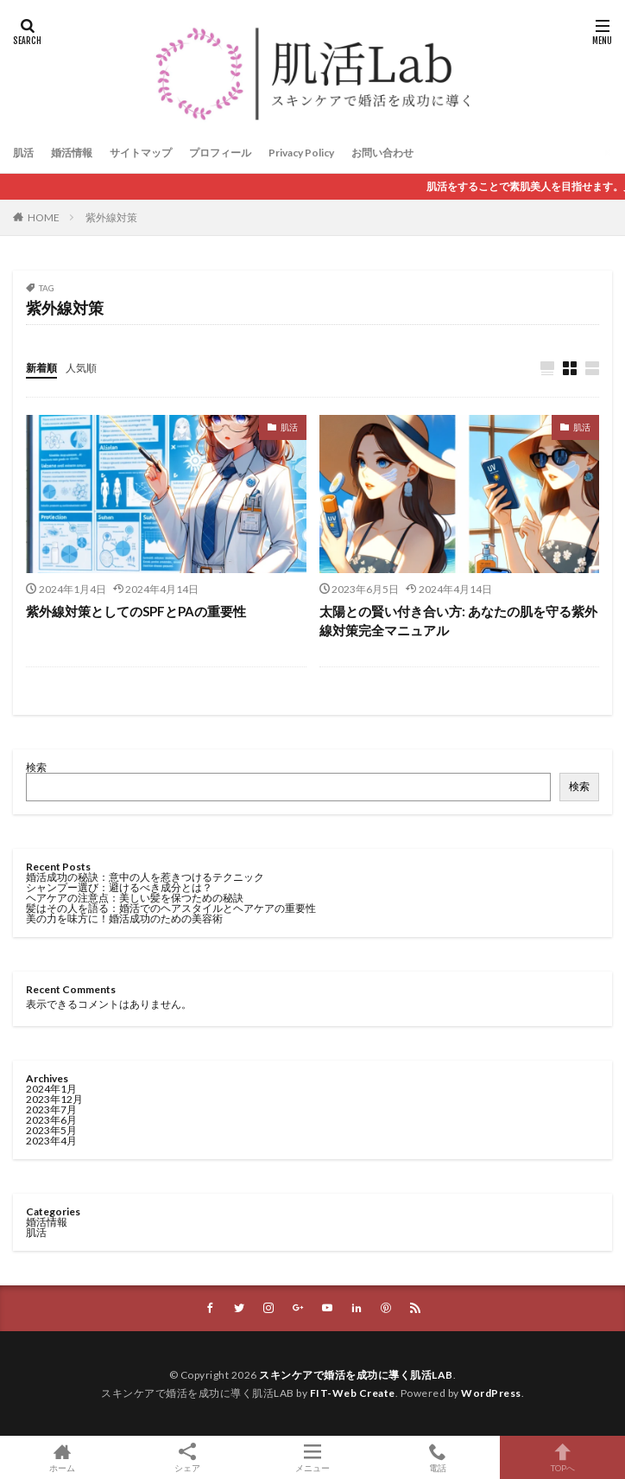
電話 (437, 1457)
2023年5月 (51, 1130)
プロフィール (220, 152)
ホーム (62, 1457)
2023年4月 (51, 1140)
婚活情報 (71, 152)
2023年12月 (54, 1099)
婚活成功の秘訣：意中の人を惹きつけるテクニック (145, 876)
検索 (36, 767)
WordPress (491, 1393)
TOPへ (562, 1457)
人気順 (81, 367)
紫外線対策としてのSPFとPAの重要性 (136, 611)
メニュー (313, 1457)
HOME (44, 217)
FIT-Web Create (352, 1393)
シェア (187, 1458)
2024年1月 (51, 1088)
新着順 (41, 367)
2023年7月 (51, 1109)
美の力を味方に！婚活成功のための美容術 (124, 918)
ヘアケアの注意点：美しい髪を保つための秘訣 (134, 897)
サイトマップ (141, 152)
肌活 (23, 152)
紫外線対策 (111, 217)
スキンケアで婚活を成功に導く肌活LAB (356, 1374)
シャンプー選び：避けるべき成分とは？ (119, 887)
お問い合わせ (382, 152)
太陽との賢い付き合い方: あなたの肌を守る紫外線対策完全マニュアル (458, 621)
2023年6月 (51, 1119)
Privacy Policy (301, 152)
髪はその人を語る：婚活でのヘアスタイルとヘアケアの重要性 (171, 908)
